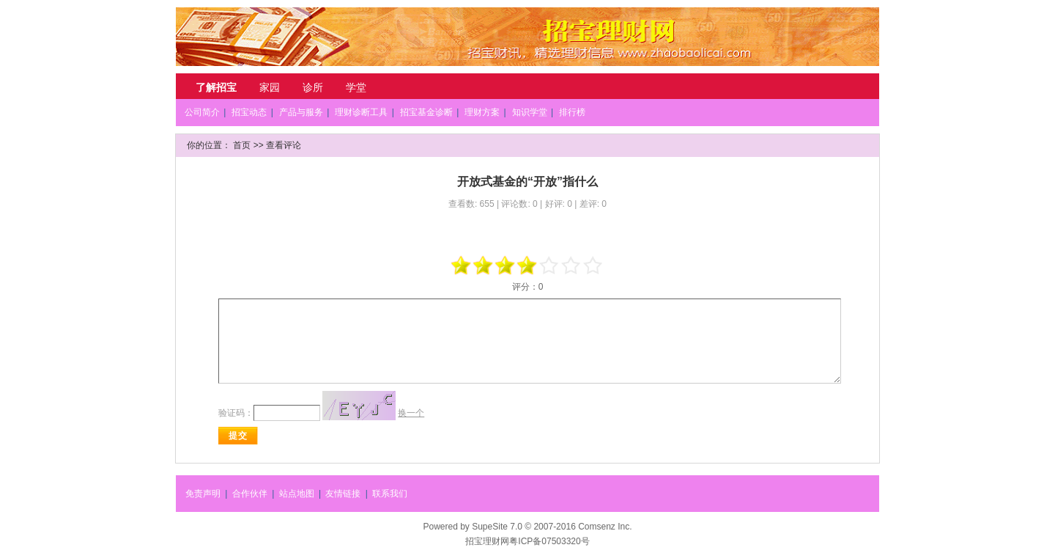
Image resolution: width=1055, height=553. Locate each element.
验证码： (235, 413)
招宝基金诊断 (426, 112)
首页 (242, 145)
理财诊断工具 (361, 112)
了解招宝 (216, 87)
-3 (484, 265)
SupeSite (490, 526)
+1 (549, 265)
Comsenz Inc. (605, 526)
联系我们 (389, 493)
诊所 (313, 87)
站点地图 (296, 493)
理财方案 (482, 112)
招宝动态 (249, 112)
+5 (593, 265)
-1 (506, 265)
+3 (571, 265)
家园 (269, 87)
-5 (462, 265)
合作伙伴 (249, 493)
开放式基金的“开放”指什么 (527, 181)
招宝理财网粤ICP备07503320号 (527, 541)
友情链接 (342, 493)
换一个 (411, 413)
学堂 (356, 87)
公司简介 (202, 112)
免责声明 (203, 493)
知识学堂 (529, 112)
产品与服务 (301, 112)
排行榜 (572, 112)
